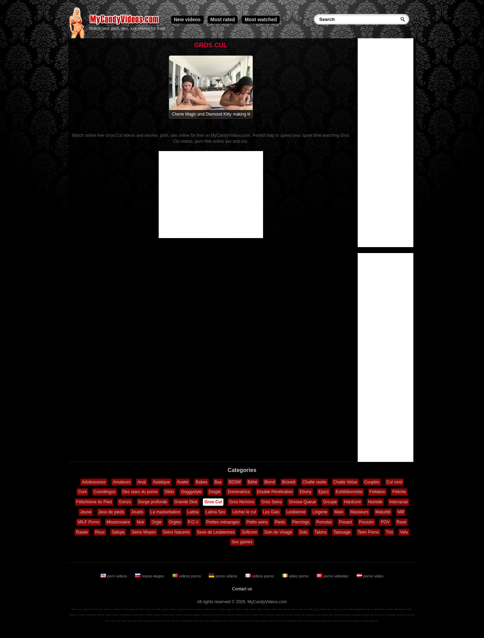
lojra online (112, 614)
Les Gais (271, 512)
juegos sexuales (352, 614)
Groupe (330, 501)
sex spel (121, 620)
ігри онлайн (306, 609)
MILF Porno (89, 522)
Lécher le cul (244, 512)
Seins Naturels (176, 532)
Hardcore (352, 501)
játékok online (364, 609)
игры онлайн (153, 609)
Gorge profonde (152, 501)
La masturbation (165, 512)
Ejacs (323, 491)
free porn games (82, 609)
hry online (333, 609)
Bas (218, 482)
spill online (250, 609)
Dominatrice (239, 491)
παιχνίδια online (129, 614)
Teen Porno (368, 532)
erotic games (371, 620)
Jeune (86, 512)
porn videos (114, 576)
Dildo (169, 491)
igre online (146, 614)
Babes (201, 482)
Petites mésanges (222, 522)
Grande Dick (186, 501)
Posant (345, 522)
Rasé (401, 522)
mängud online (403, 609)
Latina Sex (215, 512)
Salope (118, 532)
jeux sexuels (388, 614)
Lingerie (319, 512)
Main (338, 512)
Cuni (82, 491)
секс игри (303, 620)
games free (137, 609)
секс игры (322, 614)
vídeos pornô (209, 614)
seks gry (198, 620)
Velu (404, 532)
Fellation (377, 491)
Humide (375, 501)
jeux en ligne (219, 609)
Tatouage (341, 532)
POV (385, 522)
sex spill (111, 620)
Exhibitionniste (349, 491)
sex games (308, 614)
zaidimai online (95, 614)
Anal (141, 482)
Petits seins (257, 522)
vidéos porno (260, 576)
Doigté (215, 491)
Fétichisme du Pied (94, 501)
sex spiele (335, 614)
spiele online (202, 609)
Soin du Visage (278, 532)
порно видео (150, 576)
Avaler (183, 482)
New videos (187, 19)
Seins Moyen (144, 532)
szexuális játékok (320, 620)
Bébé (252, 482)
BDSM (235, 482)
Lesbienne (296, 512)
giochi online (235, 609)
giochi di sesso (406, 614)
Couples (372, 482)
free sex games (102, 609)
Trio (389, 532)
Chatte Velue (345, 482)
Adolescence (94, 482)
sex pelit (239, 620)
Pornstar (324, 522)
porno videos (223, 576)
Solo (303, 532)
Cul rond (394, 482)
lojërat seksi (339, 620)
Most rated (223, 19)
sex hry (170, 620)
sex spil (132, 620)
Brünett (288, 482)
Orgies (175, 522)
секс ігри (227, 620)
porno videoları (333, 576)
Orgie (156, 522)
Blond (269, 482)
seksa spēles (269, 620)
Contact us (242, 588)
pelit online (291, 609)
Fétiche (399, 491)
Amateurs (121, 482)
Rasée (82, 532)
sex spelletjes (184, 620)
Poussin (366, 522)
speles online (77, 614)
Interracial (398, 501)
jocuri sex (160, 620)
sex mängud (252, 620)
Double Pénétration (275, 491)
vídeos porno (187, 576)
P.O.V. (193, 522)
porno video (370, 576)
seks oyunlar (145, 620)
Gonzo (125, 501)
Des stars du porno (140, 491)
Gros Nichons (241, 501)
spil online (277, 609)
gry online (320, 609)
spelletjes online (383, 609)
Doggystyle (191, 491)
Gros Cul (213, 501)
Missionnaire (118, 522)
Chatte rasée (314, 482)
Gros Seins (271, 501)
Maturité (382, 512)
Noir (140, 522)
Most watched (261, 19)
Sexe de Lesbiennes (216, 532)
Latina (193, 512)
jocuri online (347, 609)
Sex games (241, 541)
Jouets (137, 512)
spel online (263, 609)
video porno (296, 576)
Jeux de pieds (111, 512)
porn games (354, 620)
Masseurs (359, 512)
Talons (321, 532)
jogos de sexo (371, 614)
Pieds (280, 522)
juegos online (185, 609)
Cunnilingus (105, 491)
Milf (400, 512)
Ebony (305, 491)
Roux (100, 532)
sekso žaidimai (287, 620)
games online (121, 609)
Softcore (249, 532)
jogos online (169, 609)
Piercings (300, 522)
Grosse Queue (302, 501)
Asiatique (161, 482)
